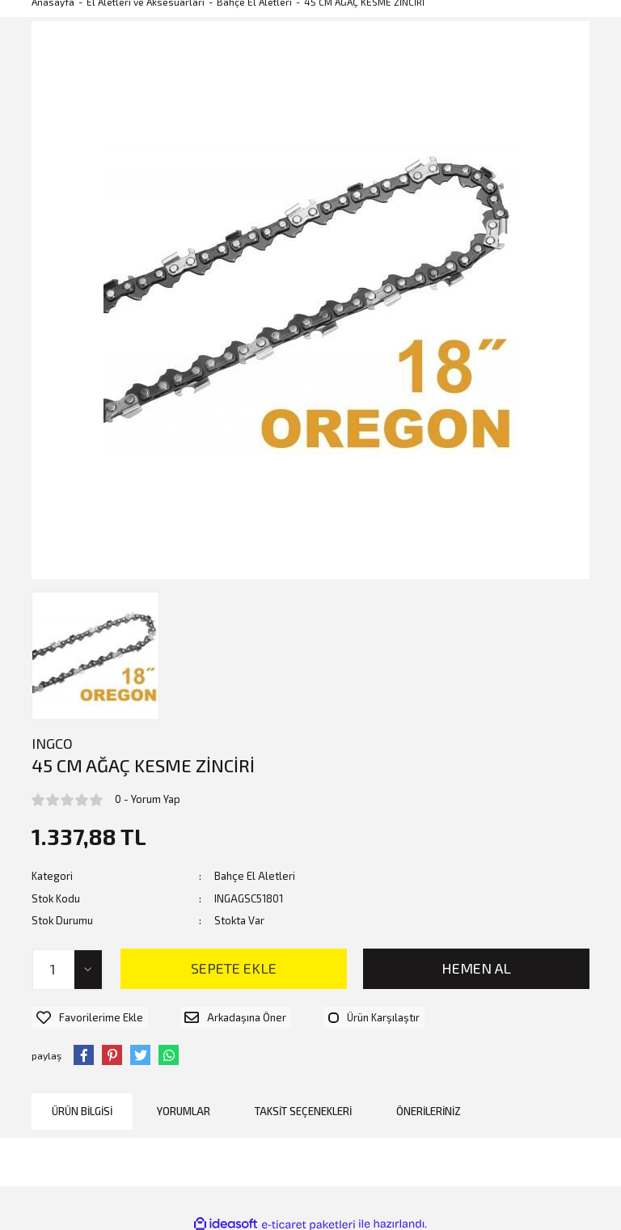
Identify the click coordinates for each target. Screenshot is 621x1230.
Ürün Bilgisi (82, 1104)
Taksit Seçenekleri (303, 1104)
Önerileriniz (428, 1104)
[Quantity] (68, 969)
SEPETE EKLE (234, 968)
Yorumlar (183, 1104)
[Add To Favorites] (85, 1015)
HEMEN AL (476, 968)
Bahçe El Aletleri (254, 875)
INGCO (52, 743)
